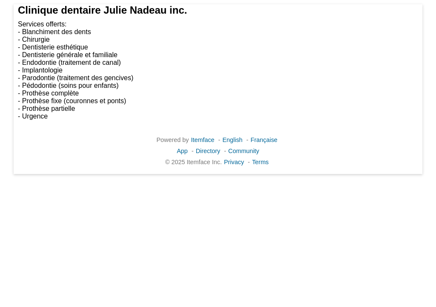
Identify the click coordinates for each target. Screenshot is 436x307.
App (182, 151)
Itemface (202, 139)
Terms (260, 162)
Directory (208, 151)
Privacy (234, 162)
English (232, 139)
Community (243, 151)
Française (263, 139)
